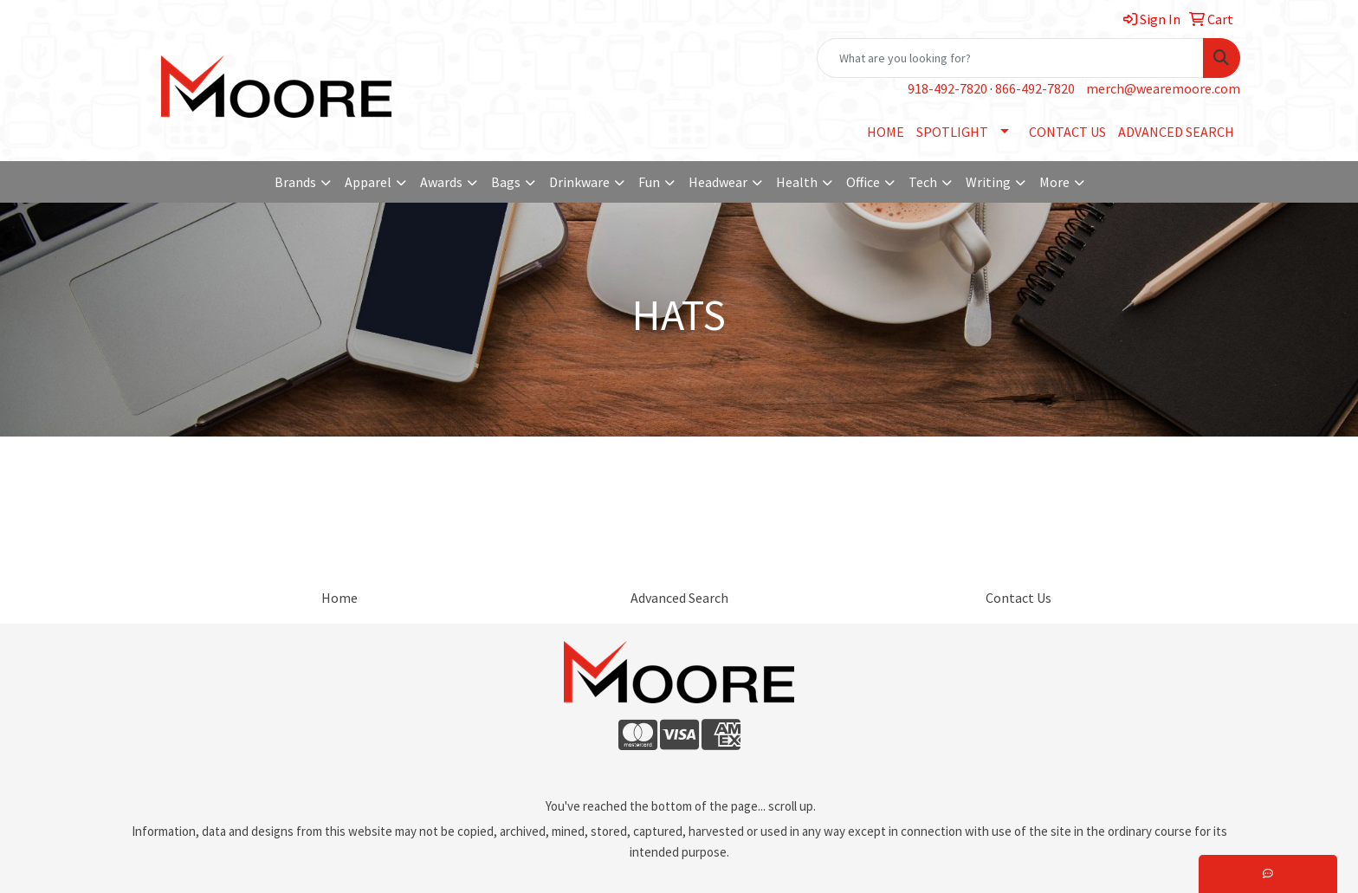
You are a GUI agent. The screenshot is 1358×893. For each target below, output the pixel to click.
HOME (885, 131)
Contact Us (1018, 597)
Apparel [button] (368, 182)
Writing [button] (988, 182)
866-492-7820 (1035, 88)
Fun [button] (649, 182)
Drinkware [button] (579, 182)
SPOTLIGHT (952, 131)
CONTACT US (1067, 131)
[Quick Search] (1010, 58)
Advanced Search (679, 597)
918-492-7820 (947, 88)
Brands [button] (295, 182)
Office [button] (863, 182)
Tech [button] (923, 182)
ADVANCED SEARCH (1176, 131)
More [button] (1054, 182)
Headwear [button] (718, 182)
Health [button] (797, 182)
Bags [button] (506, 182)
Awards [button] (441, 182)
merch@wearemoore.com (1163, 88)
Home (339, 597)
